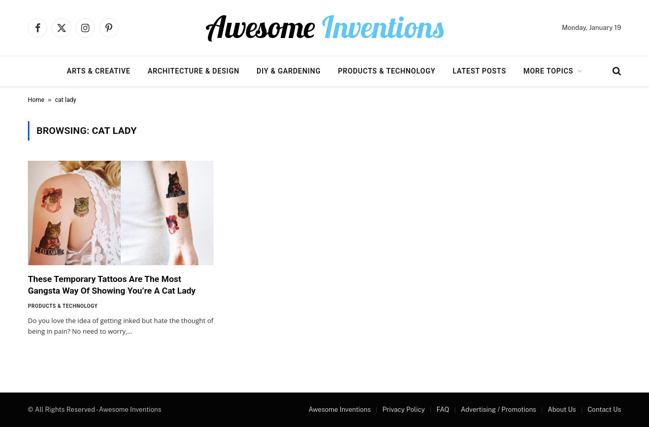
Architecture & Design (193, 71)
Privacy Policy (403, 409)
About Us (562, 409)
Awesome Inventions (339, 409)
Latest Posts (480, 71)
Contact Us (604, 409)
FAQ (443, 409)
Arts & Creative (98, 71)
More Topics (548, 71)
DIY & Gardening (288, 71)
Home (36, 99)
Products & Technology (386, 71)
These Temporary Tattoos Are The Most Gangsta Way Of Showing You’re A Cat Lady (112, 285)
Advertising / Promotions (498, 409)
